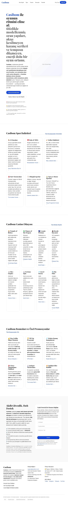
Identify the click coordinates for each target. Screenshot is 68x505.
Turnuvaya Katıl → (32, 382)
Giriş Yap (57, 2)
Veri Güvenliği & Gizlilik (8, 485)
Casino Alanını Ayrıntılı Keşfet (16, 97)
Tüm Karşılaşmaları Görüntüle (53, 134)
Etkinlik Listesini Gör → (33, 195)
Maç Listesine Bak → (51, 160)
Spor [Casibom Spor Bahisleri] (27, 2)
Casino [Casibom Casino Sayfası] (31, 2)
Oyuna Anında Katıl (13, 92)
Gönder (48, 438)
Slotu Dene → (42, 302)
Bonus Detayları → (13, 359)
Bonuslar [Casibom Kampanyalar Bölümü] (37, 2)
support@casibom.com (42, 444)
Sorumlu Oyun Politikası (8, 483)
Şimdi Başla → (42, 265)
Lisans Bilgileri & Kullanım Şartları (10, 487)
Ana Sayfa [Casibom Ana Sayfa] (21, 2)
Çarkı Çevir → (27, 298)
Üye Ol (63, 2)
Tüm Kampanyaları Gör (12, 332)
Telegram (57, 481)
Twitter (46, 481)
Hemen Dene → (12, 298)
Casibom (5, 2)
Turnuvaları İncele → (13, 197)
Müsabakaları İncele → (33, 162)
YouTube (62, 481)
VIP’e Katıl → (30, 359)
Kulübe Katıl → (50, 384)
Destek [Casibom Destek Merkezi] (43, 2)
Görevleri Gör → (12, 386)
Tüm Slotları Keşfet (56, 225)
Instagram (51, 481)
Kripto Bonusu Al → (51, 359)
